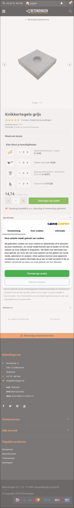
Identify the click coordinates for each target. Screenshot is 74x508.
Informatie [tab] (60, 231)
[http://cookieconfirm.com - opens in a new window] (58, 223)
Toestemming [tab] (13, 231)
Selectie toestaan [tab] (37, 282)
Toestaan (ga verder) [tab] (37, 273)
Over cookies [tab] (37, 231)
